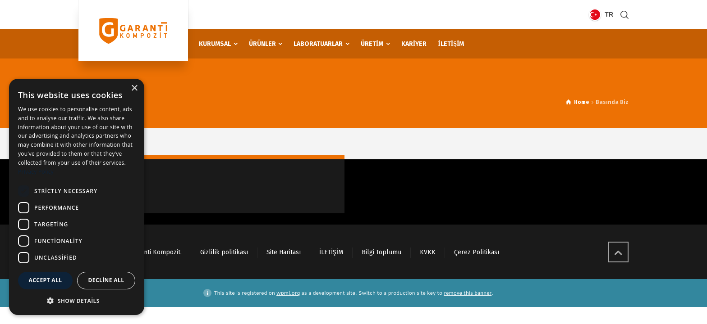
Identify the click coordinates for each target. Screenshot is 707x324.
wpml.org (288, 293)
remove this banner (467, 293)
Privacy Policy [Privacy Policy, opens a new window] (36, 172)
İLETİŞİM (331, 252)
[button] (76, 300)
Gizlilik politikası (224, 252)
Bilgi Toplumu (381, 252)
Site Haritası (283, 252)
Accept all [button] (45, 280)
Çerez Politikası (476, 252)
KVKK (428, 252)
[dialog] (76, 197)
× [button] (134, 88)
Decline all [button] (106, 280)
